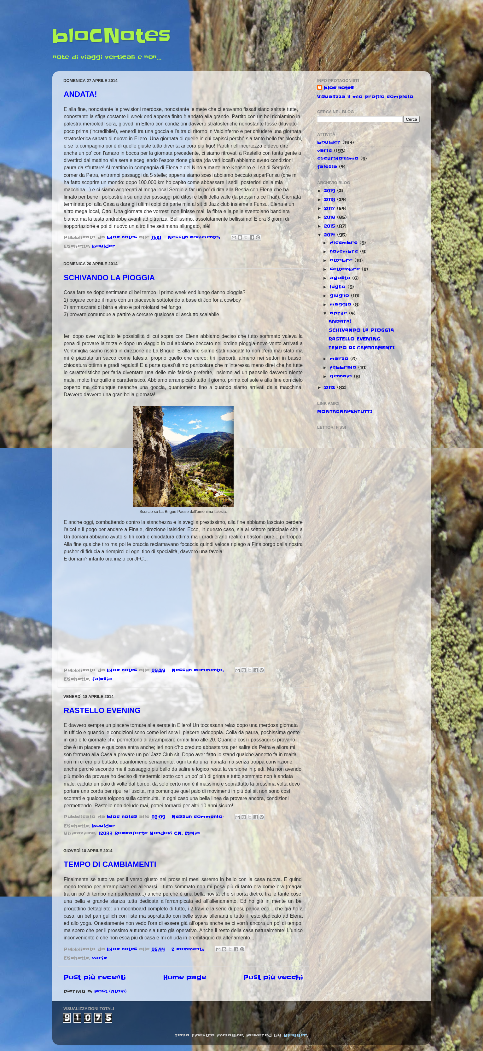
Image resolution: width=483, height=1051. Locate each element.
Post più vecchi (273, 977)
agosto (341, 278)
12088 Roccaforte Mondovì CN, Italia (149, 833)
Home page (184, 977)
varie (99, 958)
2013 (330, 387)
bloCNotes (111, 36)
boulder (103, 246)
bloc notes (338, 88)
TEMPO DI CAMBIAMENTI (110, 864)
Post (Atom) (110, 991)
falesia (102, 679)
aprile (339, 313)
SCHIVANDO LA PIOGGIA (109, 277)
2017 (330, 208)
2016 (330, 217)
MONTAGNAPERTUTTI (344, 411)
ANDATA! (80, 94)
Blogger (295, 1035)
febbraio (344, 367)
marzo (340, 359)
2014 (330, 235)
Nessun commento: (195, 237)
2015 (330, 226)
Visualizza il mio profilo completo (365, 97)
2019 (330, 191)
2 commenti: (189, 949)
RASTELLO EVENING (102, 710)
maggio (341, 304)
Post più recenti (94, 977)
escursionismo (337, 158)
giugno (340, 296)
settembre (346, 269)
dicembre (344, 243)
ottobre (342, 260)
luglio (338, 287)
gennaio (342, 376)
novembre (345, 251)
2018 (330, 199)
